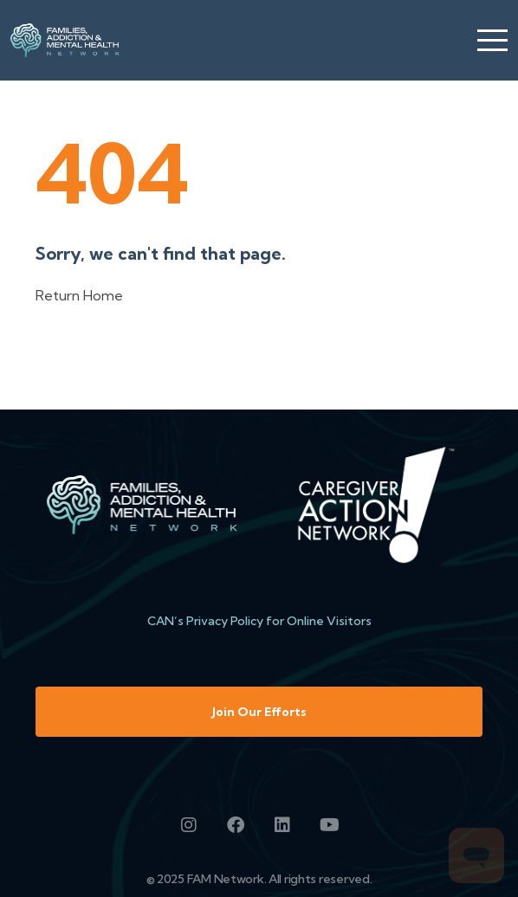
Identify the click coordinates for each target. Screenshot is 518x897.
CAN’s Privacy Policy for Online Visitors (259, 621)
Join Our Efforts (259, 712)
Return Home (79, 295)
